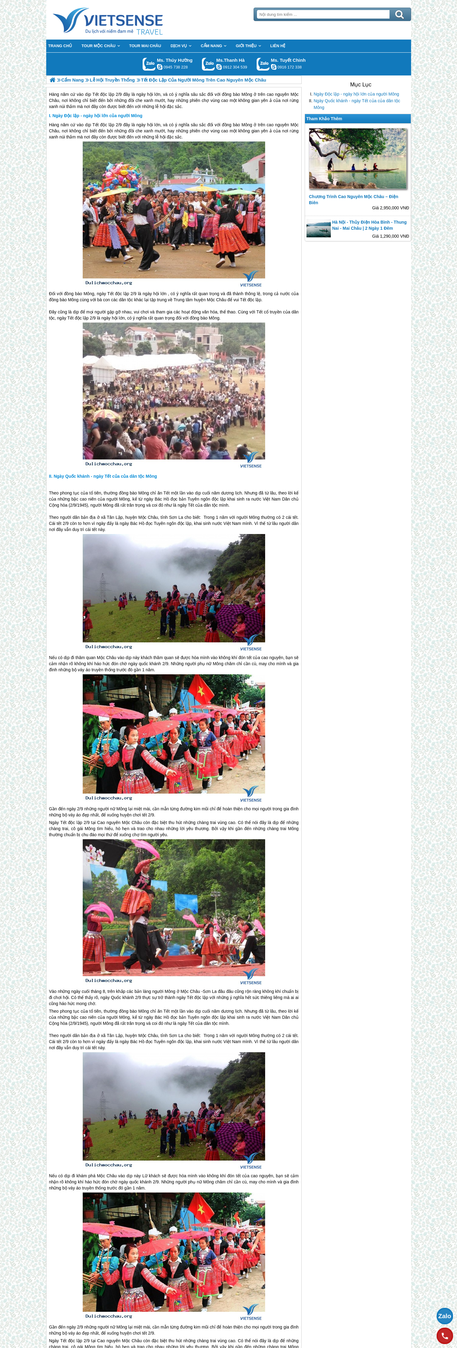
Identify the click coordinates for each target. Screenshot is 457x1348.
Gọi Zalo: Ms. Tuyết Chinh (263, 64)
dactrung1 (160, 67)
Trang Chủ (122, 20)
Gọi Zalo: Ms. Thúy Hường (149, 64)
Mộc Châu (216, 299)
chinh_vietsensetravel (274, 67)
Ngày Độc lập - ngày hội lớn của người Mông (356, 94)
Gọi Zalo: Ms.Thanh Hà (208, 64)
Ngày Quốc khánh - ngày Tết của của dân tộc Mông (357, 104)
